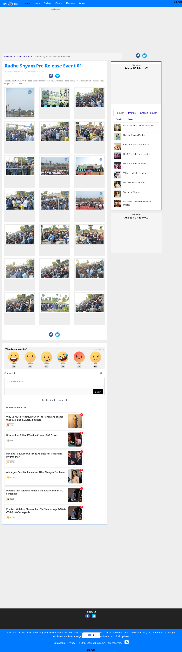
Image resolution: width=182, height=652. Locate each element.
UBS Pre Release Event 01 (136, 154)
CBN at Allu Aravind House (136, 145)
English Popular (148, 113)
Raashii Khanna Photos (134, 135)
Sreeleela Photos (131, 192)
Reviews (70, 3)
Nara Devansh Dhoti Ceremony (138, 126)
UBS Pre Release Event (135, 164)
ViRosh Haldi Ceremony (134, 173)
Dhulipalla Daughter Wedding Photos (137, 203)
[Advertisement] (55, 33)
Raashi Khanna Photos (134, 183)
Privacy (71, 643)
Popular (120, 113)
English (119, 119)
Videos (58, 3)
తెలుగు (130, 119)
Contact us (59, 643)
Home (27, 3)
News (37, 3)
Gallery (47, 3)
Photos (132, 113)
